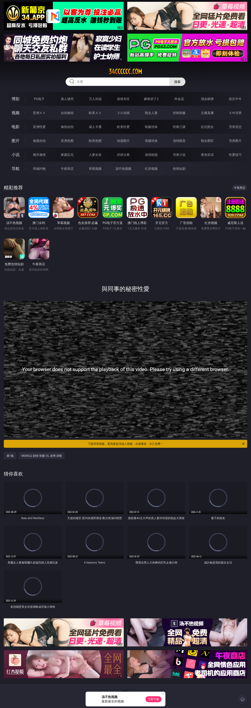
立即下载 (153, 699)
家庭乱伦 (67, 154)
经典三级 (179, 127)
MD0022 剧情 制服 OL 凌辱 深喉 (41, 456)
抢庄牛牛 (235, 99)
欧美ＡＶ (95, 113)
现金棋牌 (207, 99)
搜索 (177, 82)
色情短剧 (179, 168)
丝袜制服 (179, 113)
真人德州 (67, 99)
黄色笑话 (207, 154)
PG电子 (39, 99)
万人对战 (95, 99)
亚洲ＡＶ (39, 113)
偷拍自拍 (67, 127)
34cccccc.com (125, 72)
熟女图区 (207, 140)
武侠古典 (123, 154)
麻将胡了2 (151, 99)
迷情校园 (151, 154)
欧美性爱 (123, 127)
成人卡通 (95, 127)
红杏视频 (151, 168)
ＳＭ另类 (235, 113)
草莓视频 (95, 168)
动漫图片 (123, 140)
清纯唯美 (179, 140)
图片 (16, 140)
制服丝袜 (151, 127)
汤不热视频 (123, 168)
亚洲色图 (67, 140)
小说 (16, 154)
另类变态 (235, 127)
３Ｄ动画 (123, 113)
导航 (16, 168)
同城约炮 (39, 168)
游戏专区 (123, 99)
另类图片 (235, 140)
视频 (16, 112)
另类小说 (179, 154)
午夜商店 (67, 168)
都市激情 (39, 154)
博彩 (16, 98)
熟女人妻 (151, 113)
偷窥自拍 (39, 140)
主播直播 (207, 113)
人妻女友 (95, 154)
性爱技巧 (235, 154)
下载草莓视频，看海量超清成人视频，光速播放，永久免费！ (166, 443)
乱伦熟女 (207, 127)
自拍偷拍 (67, 113)
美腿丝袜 (151, 140)
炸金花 (179, 99)
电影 (16, 126)
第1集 (10, 456)
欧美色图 (95, 140)
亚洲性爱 (39, 127)
